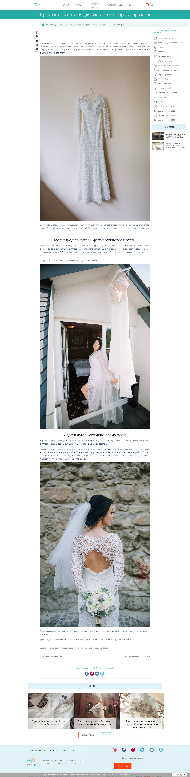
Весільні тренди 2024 (116, 4)
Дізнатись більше (122, 774)
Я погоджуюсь (179, 775)
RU (39, 5)
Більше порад (88, 735)
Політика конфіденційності (52, 761)
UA (36, 5)
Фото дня (79, 4)
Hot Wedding (50, 24)
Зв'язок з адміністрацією (128, 759)
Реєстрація (154, 759)
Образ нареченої (74, 24)
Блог (131, 4)
